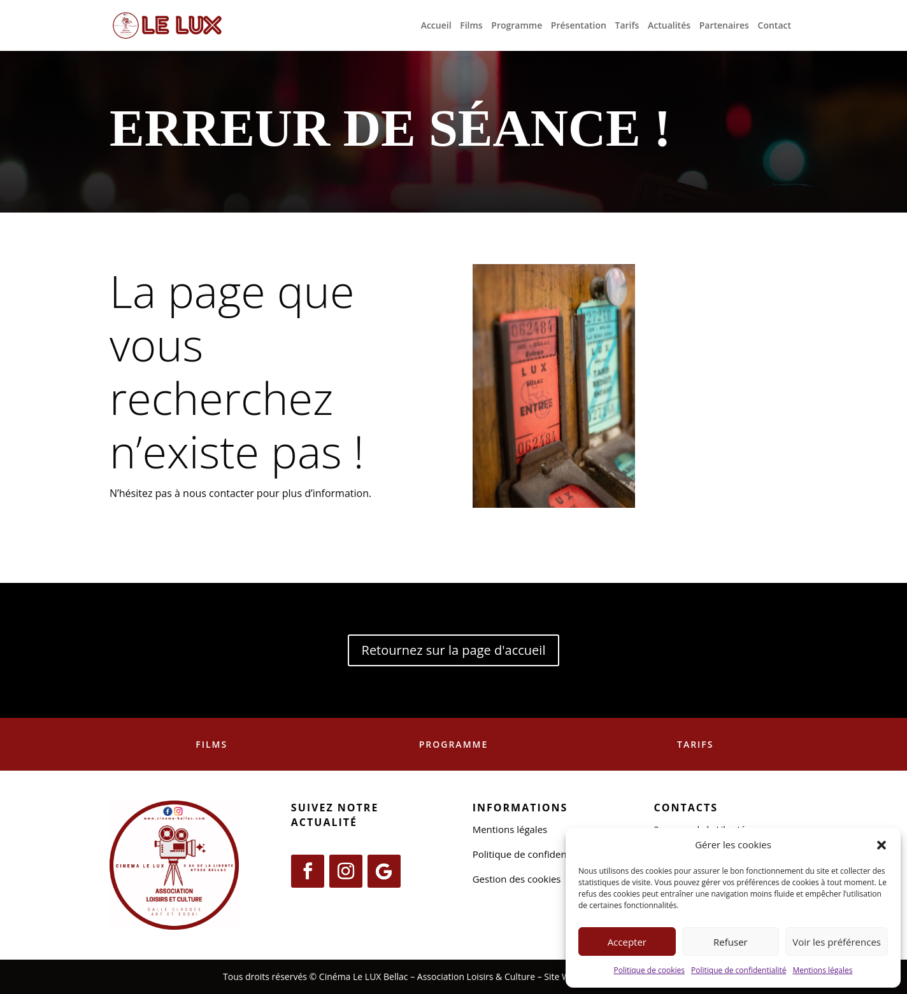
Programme (516, 26)
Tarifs (627, 26)
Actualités (669, 26)
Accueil (436, 26)
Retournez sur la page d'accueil (454, 650)
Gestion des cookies (517, 878)
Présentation (578, 26)
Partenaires (724, 26)
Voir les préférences (836, 941)
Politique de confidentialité (738, 970)
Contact (774, 26)
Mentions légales (822, 970)
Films (471, 26)
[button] (881, 845)
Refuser (730, 941)
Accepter (627, 941)
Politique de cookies (649, 970)
